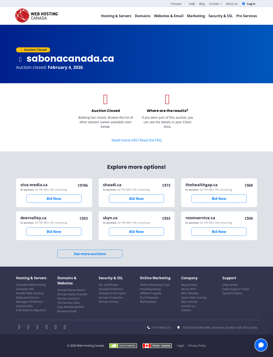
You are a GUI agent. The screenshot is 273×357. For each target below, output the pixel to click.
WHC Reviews (190, 293)
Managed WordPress (29, 302)
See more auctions (90, 253)
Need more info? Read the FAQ (137, 140)
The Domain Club (68, 303)
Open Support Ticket (235, 289)
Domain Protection (111, 297)
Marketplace (148, 302)
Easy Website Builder (70, 307)
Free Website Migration (31, 310)
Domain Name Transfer (72, 294)
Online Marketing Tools (155, 285)
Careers (186, 310)
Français (176, 4)
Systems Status (232, 293)
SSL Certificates (108, 285)
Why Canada (189, 302)
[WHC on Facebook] (20, 327)
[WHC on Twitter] (29, 327)
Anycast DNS (24, 306)
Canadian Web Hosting (31, 285)
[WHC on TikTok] (66, 327)
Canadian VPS (25, 289)
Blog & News (189, 285)
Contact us (188, 306)
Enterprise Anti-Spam (112, 293)
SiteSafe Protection (111, 289)
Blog (202, 4)
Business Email (66, 311)
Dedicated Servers (27, 297)
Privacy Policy (197, 345)
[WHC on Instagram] (48, 327)
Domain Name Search (71, 290)
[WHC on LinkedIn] (38, 327)
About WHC (188, 289)
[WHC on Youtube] (57, 327)
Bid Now (54, 198)
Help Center (230, 285)
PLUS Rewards (149, 297)
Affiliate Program (151, 293)
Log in (248, 4)
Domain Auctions (68, 298)
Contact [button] (214, 4)
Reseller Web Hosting (29, 293)
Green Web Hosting (193, 297)
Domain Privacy (109, 302)
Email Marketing (150, 289)
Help (192, 4)
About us (232, 4)
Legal (180, 345)
